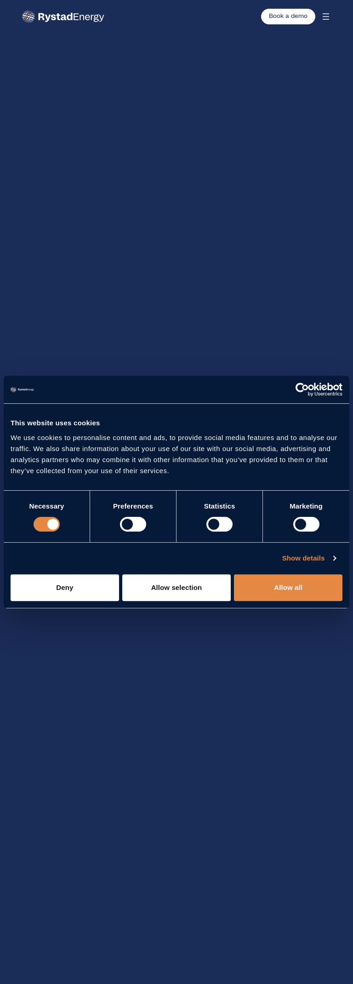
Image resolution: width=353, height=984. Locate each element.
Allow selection (176, 587)
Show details (303, 558)
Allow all (288, 587)
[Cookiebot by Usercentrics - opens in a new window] (302, 389)
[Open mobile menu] (326, 16)
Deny (64, 587)
